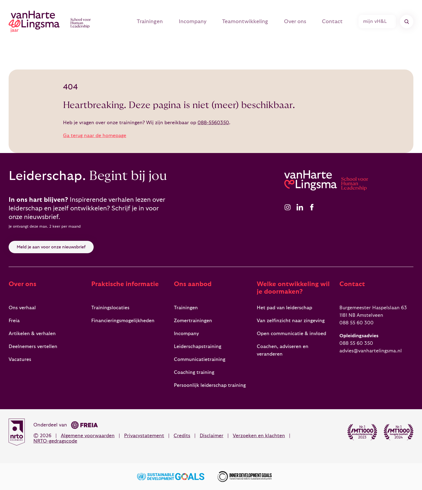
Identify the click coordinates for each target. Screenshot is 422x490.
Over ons (290, 21)
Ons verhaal (22, 307)
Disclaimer (211, 435)
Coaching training (194, 372)
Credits (182, 435)
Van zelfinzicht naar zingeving (291, 320)
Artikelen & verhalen (32, 333)
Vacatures (20, 359)
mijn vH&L (377, 21)
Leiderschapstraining (197, 346)
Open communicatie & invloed (291, 333)
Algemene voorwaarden (88, 435)
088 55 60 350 (356, 343)
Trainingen (137, 21)
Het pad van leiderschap (284, 307)
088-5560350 (213, 122)
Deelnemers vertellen (33, 346)
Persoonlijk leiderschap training (210, 385)
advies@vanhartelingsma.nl (370, 350)
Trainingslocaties (110, 307)
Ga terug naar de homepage (94, 135)
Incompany (183, 21)
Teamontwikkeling (238, 21)
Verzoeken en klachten (259, 435)
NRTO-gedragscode (55, 441)
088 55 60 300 (356, 322)
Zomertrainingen (193, 320)
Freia (14, 320)
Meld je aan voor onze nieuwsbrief (51, 247)
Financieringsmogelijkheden (122, 320)
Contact (330, 21)
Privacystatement (144, 435)
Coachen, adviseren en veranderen (282, 350)
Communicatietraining (199, 359)
